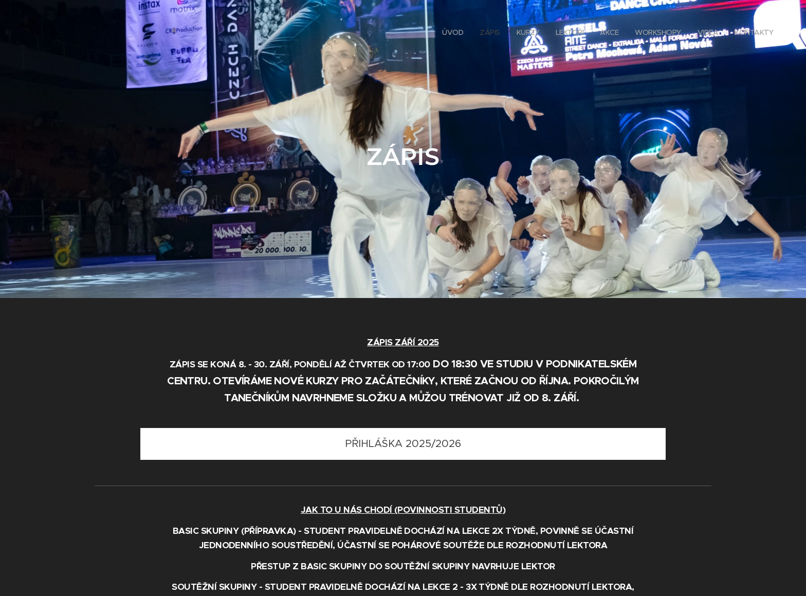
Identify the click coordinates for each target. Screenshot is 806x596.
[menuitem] (660, 33)
